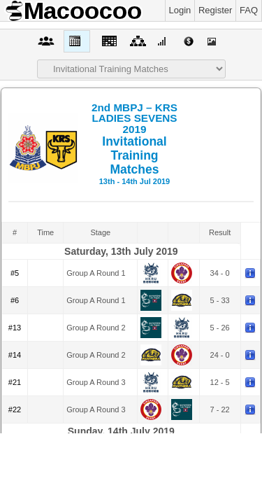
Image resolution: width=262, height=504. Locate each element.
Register (215, 10)
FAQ (249, 10)
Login (180, 10)
